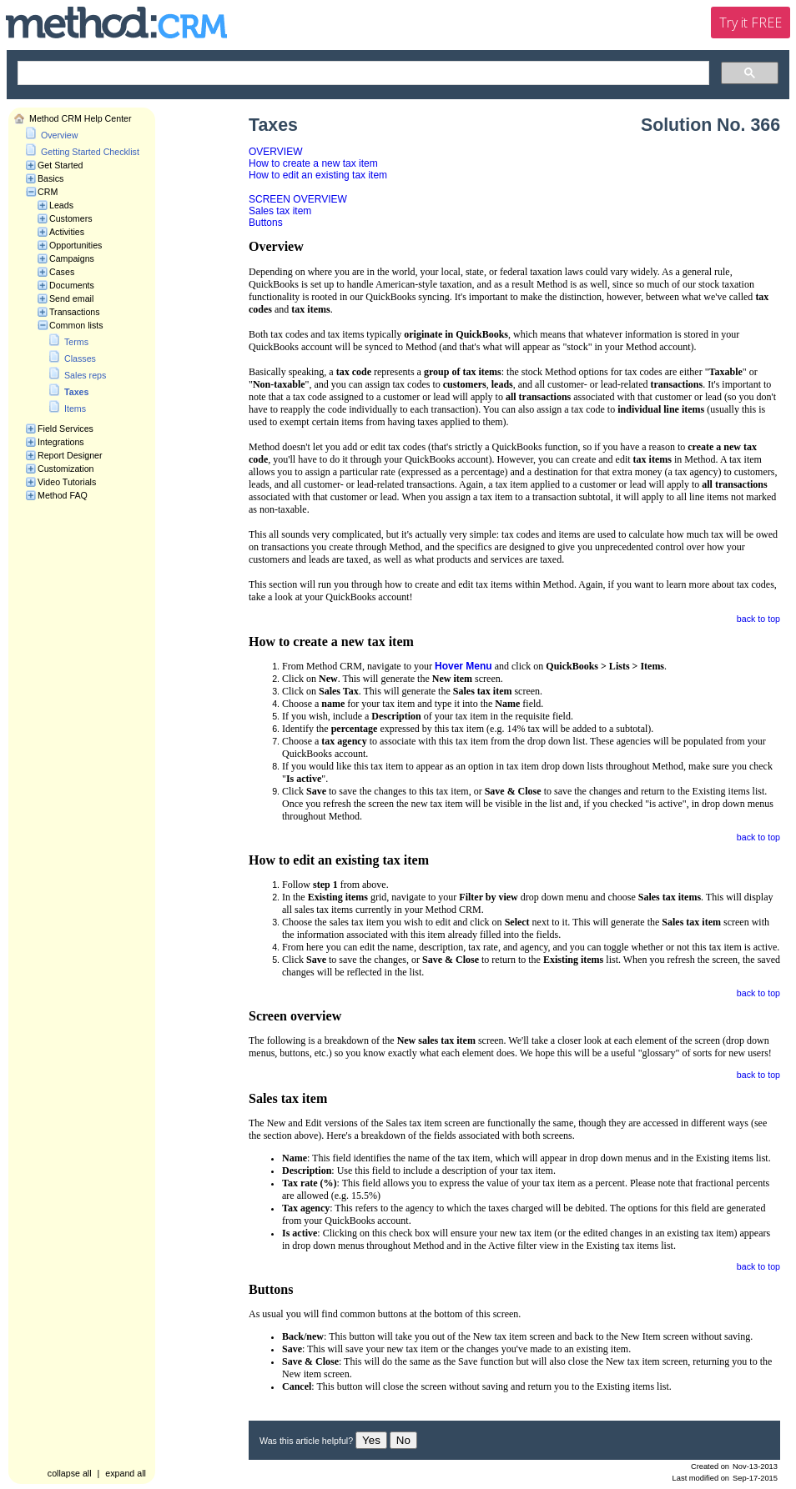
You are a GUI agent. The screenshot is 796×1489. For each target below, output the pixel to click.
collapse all (70, 1473)
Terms (76, 342)
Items (75, 409)
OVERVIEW (275, 152)
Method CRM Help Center (80, 118)
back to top (758, 619)
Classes (80, 358)
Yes (371, 1440)
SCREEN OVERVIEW (298, 199)
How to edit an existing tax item (318, 175)
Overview (59, 135)
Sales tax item (280, 211)
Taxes (76, 392)
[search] (362, 73)
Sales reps (85, 375)
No (403, 1440)
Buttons (266, 222)
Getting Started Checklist (90, 152)
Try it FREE (750, 22)
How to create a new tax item (313, 163)
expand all (125, 1473)
